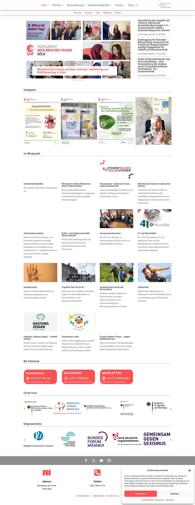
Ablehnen (174, 494)
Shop (131, 5)
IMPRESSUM (98, 496)
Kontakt (118, 13)
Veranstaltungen (76, 5)
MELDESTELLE (112, 496)
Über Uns (78, 13)
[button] (189, 470)
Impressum (170, 500)
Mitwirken (107, 13)
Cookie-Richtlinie (147, 500)
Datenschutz (159, 500)
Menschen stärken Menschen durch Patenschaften (76, 185)
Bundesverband (148, 34)
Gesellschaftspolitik (98, 5)
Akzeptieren (140, 494)
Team (97, 13)
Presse (118, 5)
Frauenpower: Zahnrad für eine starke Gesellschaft (115, 185)
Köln (43, 5)
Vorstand (88, 13)
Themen (56, 5)
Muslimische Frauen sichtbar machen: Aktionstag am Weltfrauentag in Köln (73, 71)
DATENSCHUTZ (82, 496)
